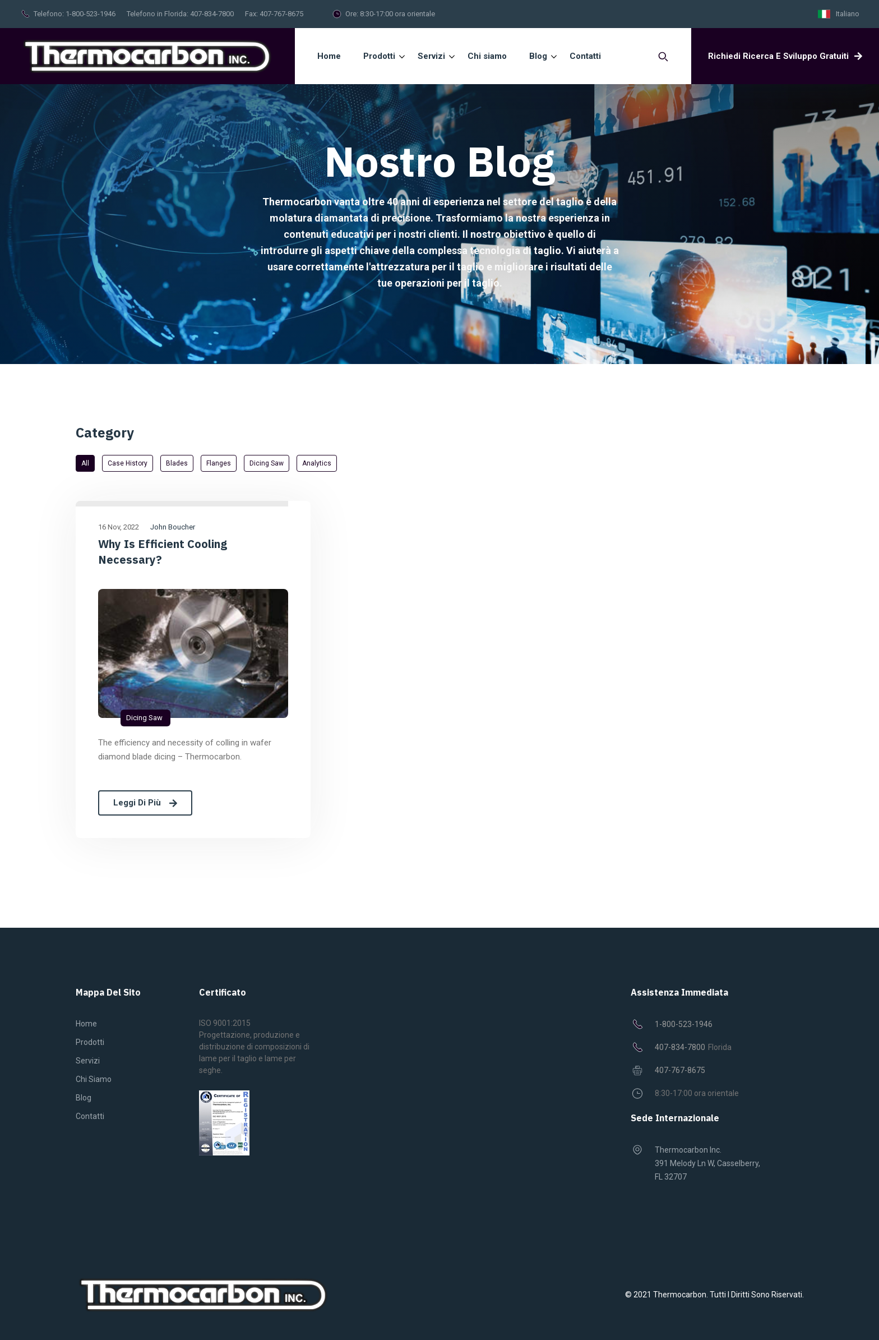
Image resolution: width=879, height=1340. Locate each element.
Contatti (90, 1116)
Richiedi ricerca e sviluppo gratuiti (785, 56)
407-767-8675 (281, 14)
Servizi (88, 1060)
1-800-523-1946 (90, 14)
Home (329, 56)
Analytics (316, 463)
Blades (177, 463)
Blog (83, 1097)
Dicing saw (266, 463)
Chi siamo (94, 1079)
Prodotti (90, 1042)
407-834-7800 (212, 14)
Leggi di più (145, 803)
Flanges (218, 463)
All (85, 463)
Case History (127, 463)
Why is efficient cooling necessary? (162, 551)
